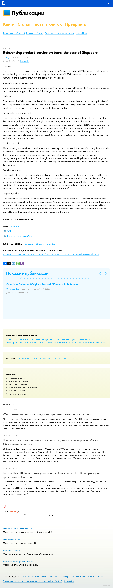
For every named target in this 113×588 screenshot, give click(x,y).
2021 (50, 358)
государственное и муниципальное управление (49, 339)
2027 (19, 358)
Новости (9, 404)
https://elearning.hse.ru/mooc (18, 561)
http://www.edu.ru (12, 550)
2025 (29, 358)
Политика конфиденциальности (89, 576)
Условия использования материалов (57, 576)
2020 (55, 358)
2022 (45, 358)
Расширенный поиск (34, 33)
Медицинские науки (18, 384)
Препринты (76, 24)
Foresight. (7, 57)
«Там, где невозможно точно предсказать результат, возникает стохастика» (47, 414)
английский (16, 226)
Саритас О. (24, 61)
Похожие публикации (27, 273)
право (81, 342)
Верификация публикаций (14, 33)
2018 (66, 358)
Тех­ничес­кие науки (17, 393)
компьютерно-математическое (38, 342)
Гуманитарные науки (18, 378)
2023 (40, 358)
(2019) (51, 254)
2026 (24, 358)
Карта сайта (69, 581)
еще (72, 358)
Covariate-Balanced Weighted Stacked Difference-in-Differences (43, 284)
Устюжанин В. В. (13, 289)
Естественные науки (18, 381)
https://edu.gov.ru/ (12, 539)
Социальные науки (17, 390)
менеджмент (71, 342)
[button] (21, 278)
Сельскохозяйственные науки (23, 387)
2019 (61, 358)
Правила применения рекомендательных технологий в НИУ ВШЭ (32, 581)
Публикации (28, 13)
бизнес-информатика (16, 339)
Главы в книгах (47, 24)
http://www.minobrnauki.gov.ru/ (18, 528)
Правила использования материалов (59, 33)
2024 (34, 358)
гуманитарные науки (80, 339)
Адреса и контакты (31, 576)
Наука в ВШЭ (81, 33)
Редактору (106, 585)
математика (59, 342)
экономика (101, 342)
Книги (9, 24)
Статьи (24, 24)
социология (89, 342)
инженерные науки (15, 342)
